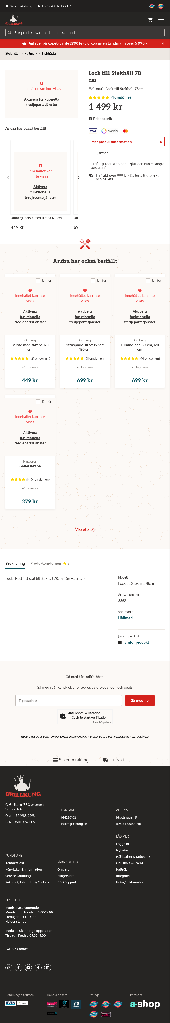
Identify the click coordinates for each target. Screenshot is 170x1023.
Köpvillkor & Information (23, 869)
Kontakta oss (14, 863)
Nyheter (122, 850)
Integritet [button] (123, 876)
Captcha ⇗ (102, 722)
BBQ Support (66, 882)
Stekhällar (12, 53)
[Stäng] (163, 43)
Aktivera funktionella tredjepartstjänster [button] (40, 192)
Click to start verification (90, 717)
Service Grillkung (18, 876)
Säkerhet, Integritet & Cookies (27, 882)
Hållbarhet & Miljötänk (133, 856)
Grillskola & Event (129, 863)
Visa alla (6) (85, 530)
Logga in (122, 844)
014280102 (68, 817)
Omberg (63, 869)
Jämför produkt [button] (133, 642)
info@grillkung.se (74, 824)
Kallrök (121, 869)
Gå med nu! (140, 700)
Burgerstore (65, 876)
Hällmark (30, 53)
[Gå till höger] (78, 177)
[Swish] (22, 1003)
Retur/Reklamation (130, 882)
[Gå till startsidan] (14, 19)
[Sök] (85, 32)
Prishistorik (100, 119)
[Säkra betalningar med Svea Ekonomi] (10, 1003)
